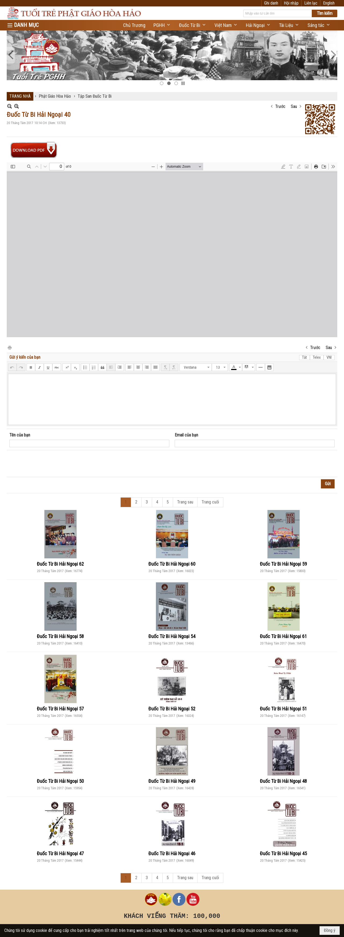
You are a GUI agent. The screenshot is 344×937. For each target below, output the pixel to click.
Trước (280, 106)
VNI (329, 357)
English (329, 3)
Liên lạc (310, 3)
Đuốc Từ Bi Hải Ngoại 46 (171, 853)
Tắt (304, 357)
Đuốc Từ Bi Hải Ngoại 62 (60, 564)
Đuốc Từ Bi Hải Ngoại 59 (283, 564)
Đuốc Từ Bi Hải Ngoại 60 (171, 564)
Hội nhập (291, 3)
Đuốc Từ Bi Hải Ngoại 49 (171, 781)
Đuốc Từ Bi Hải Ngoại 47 (60, 853)
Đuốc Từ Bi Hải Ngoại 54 (171, 636)
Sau (294, 106)
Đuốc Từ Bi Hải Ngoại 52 (171, 708)
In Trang (9, 347)
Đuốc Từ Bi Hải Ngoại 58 (60, 636)
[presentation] (50, 463)
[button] (162, 25)
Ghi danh (271, 3)
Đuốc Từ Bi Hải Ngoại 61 (283, 636)
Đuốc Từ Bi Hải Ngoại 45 (283, 853)
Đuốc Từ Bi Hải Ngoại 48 (283, 781)
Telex (317, 357)
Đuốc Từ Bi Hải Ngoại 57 (60, 708)
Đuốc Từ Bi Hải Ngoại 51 (283, 708)
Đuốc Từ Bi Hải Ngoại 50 (60, 781)
